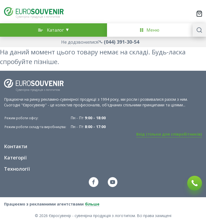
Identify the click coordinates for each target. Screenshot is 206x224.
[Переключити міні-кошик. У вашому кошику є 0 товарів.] (199, 13)
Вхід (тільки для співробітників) (169, 134)
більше (92, 204)
